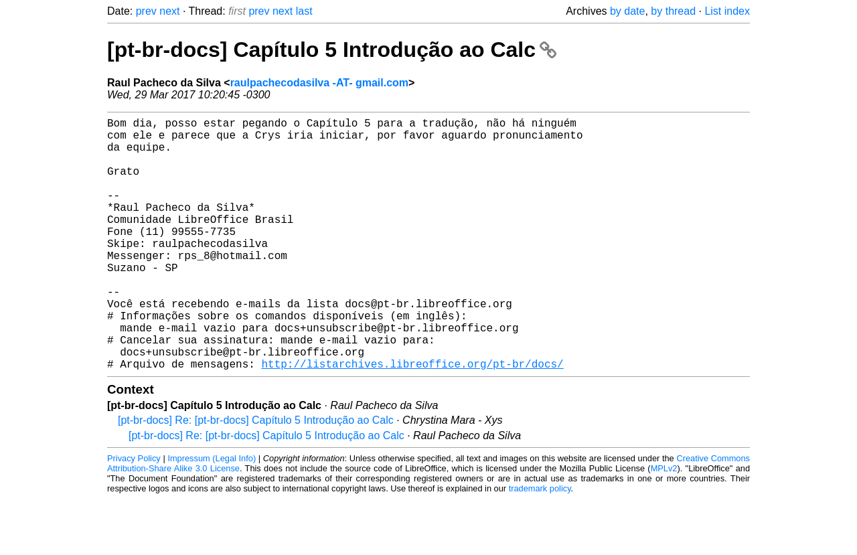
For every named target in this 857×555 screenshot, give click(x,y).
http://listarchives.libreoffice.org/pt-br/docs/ (412, 419)
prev (146, 11)
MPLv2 (664, 525)
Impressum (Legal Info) (211, 514)
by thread (673, 11)
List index (727, 11)
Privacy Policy (134, 514)
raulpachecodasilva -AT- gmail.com (319, 82)
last (304, 11)
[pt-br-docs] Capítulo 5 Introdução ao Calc (331, 49)
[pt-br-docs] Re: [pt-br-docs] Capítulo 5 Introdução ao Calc (256, 476)
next (169, 11)
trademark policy (540, 545)
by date (627, 11)
